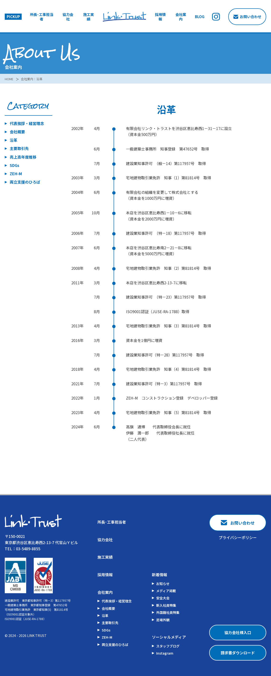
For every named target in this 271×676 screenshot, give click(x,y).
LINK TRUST (37, 635)
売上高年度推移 (23, 157)
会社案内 (180, 16)
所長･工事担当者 (41, 16)
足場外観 (162, 619)
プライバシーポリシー (238, 537)
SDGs (14, 165)
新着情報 (159, 574)
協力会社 (68, 16)
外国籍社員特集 (167, 612)
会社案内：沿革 (33, 79)
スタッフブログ (167, 646)
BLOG (199, 16)
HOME (9, 79)
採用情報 (160, 16)
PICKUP (13, 16)
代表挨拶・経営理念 (27, 123)
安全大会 (162, 598)
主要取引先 (19, 148)
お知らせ (162, 583)
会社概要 (17, 132)
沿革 (13, 140)
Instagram (164, 653)
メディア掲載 (166, 590)
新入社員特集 (166, 605)
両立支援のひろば (25, 182)
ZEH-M (16, 173)
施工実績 (88, 16)
